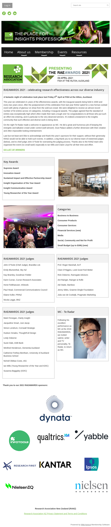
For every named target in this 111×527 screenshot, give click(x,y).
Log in (7, 5)
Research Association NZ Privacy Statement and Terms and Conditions (55, 513)
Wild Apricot (86, 525)
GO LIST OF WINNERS (14, 150)
